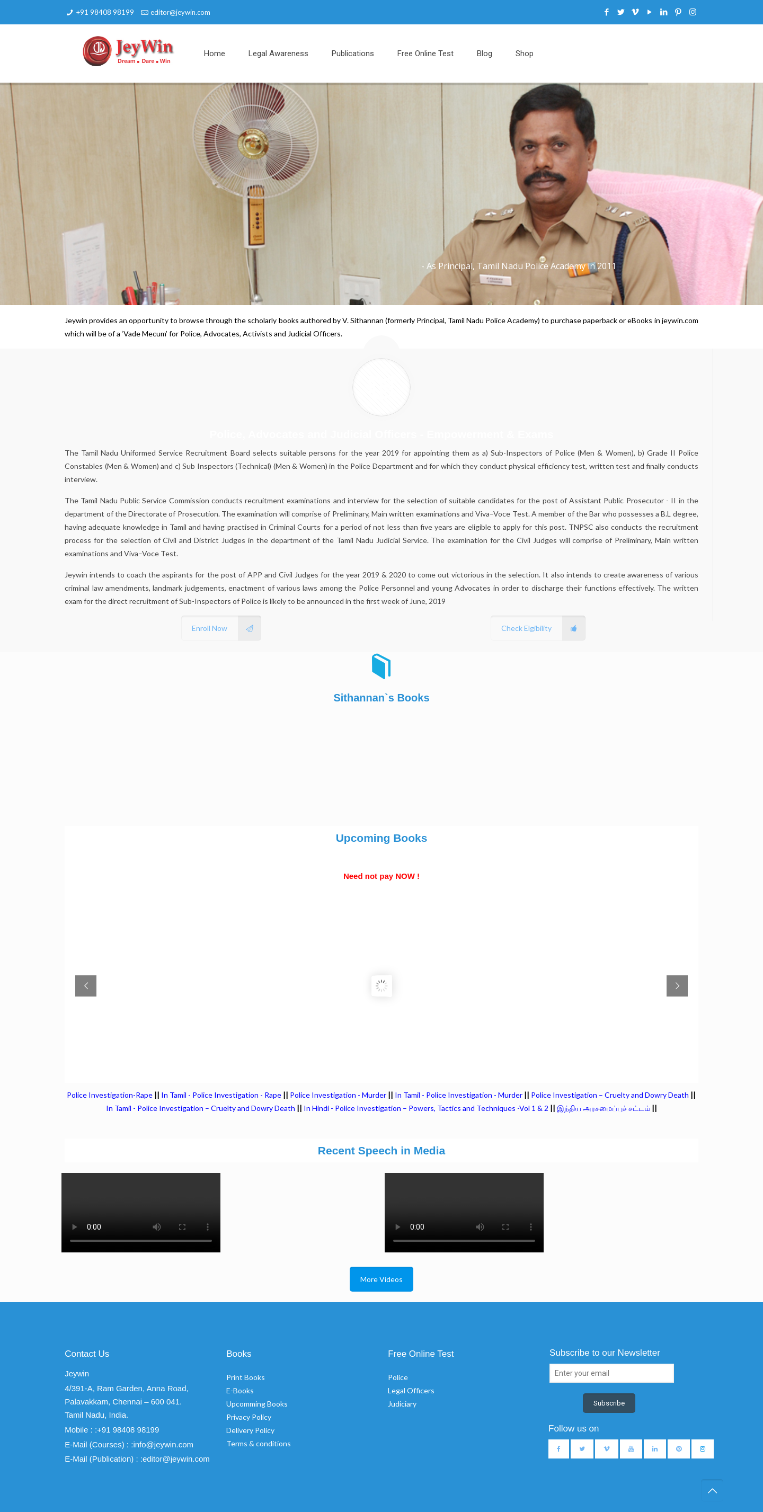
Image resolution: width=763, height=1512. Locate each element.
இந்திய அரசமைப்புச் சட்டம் (603, 1108)
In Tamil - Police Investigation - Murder (458, 1094)
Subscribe (609, 1403)
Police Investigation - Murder (338, 1094)
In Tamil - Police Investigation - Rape (221, 1094)
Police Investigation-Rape (110, 1094)
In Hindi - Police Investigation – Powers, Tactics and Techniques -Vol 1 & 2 (426, 1108)
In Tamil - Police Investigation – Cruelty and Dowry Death (200, 1108)
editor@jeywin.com (180, 12)
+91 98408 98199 (105, 12)
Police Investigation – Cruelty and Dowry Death (610, 1094)
